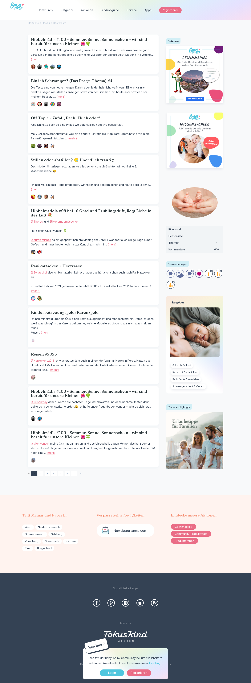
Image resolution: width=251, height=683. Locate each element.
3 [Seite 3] (47, 473)
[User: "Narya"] (46, 66)
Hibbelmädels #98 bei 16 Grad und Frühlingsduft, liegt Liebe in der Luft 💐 (91, 212)
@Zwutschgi (39, 272)
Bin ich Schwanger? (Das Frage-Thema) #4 (71, 80)
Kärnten (71, 541)
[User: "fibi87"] (59, 104)
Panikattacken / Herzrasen (57, 266)
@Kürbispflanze (41, 239)
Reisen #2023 (44, 354)
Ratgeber (67, 10)
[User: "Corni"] (33, 377)
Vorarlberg (31, 541)
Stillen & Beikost (181, 365)
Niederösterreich (49, 527)
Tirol (27, 548)
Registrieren (170, 10)
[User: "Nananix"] (52, 146)
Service (132, 10)
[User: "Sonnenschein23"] (33, 104)
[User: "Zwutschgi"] (39, 298)
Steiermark (52, 541)
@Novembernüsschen (64, 221)
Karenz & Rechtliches (184, 372)
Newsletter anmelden (130, 531)
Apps (148, 10)
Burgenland (44, 548)
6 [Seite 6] (67, 473)
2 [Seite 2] (40, 473)
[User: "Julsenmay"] (39, 66)
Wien (28, 527)
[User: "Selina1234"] (46, 146)
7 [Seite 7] (74, 473)
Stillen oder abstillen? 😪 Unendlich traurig (72, 160)
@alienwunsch (40, 443)
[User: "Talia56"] (33, 298)
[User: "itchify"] (46, 197)
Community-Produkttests (191, 533)
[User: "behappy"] (33, 146)
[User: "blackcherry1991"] (39, 197)
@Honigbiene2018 (42, 360)
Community (45, 10)
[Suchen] (240, 10)
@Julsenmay (39, 402)
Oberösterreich (34, 534)
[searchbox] (225, 10)
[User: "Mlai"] (59, 66)
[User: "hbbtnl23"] (33, 340)
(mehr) (35, 59)
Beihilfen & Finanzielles (185, 379)
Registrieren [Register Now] (139, 673)
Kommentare (194, 250)
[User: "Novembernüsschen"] (39, 252)
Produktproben (184, 540)
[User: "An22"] (33, 460)
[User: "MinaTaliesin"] (39, 146)
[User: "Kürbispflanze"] (33, 252)
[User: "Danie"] (33, 66)
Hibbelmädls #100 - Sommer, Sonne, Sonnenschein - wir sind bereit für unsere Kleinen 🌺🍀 (89, 41)
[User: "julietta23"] (52, 66)
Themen (194, 243)
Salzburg (56, 534)
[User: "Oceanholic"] (33, 197)
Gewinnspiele (183, 526)
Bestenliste (175, 236)
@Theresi (37, 221)
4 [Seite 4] (54, 473)
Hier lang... (155, 663)
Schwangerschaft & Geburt (188, 386)
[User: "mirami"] (52, 104)
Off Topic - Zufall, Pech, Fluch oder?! (66, 118)
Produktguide (110, 10)
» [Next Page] (80, 473)
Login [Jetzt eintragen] (112, 673)
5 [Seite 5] (60, 473)
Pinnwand (174, 229)
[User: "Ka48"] (39, 104)
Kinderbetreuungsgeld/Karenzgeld (65, 312)
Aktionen (87, 10)
